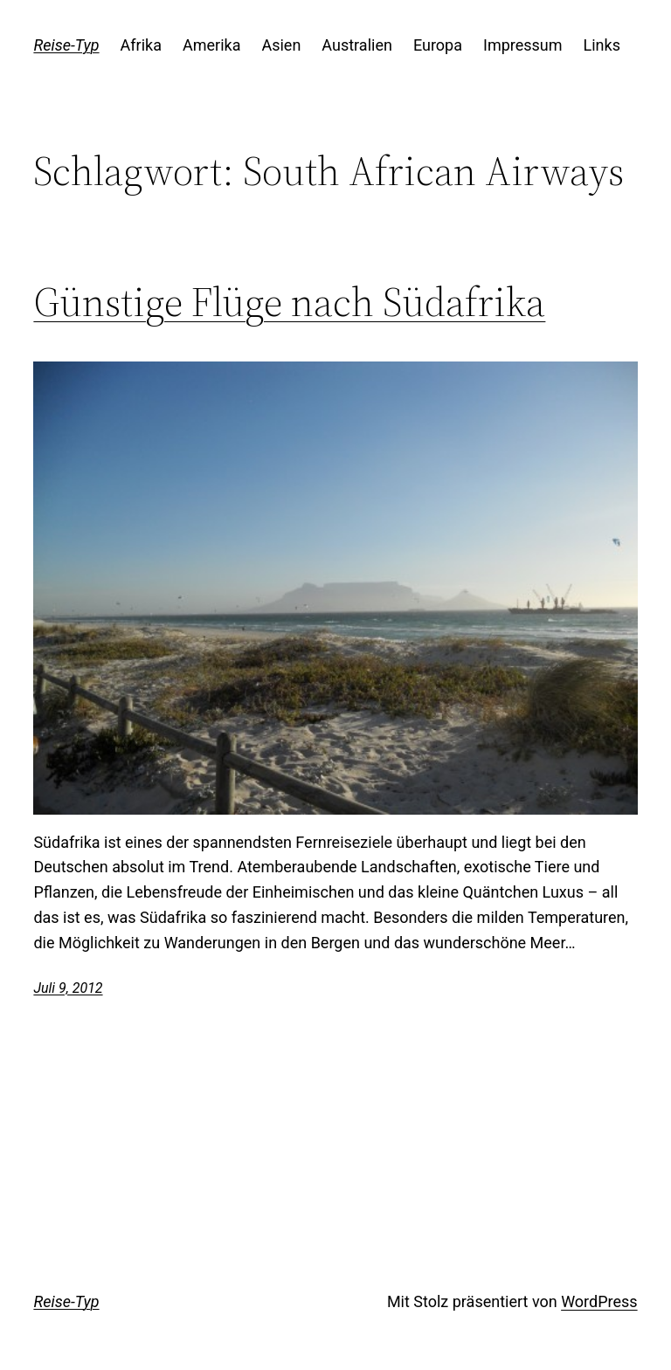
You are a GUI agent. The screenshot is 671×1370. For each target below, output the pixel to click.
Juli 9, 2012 (67, 988)
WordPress (599, 1301)
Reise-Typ (66, 45)
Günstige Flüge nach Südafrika (289, 302)
